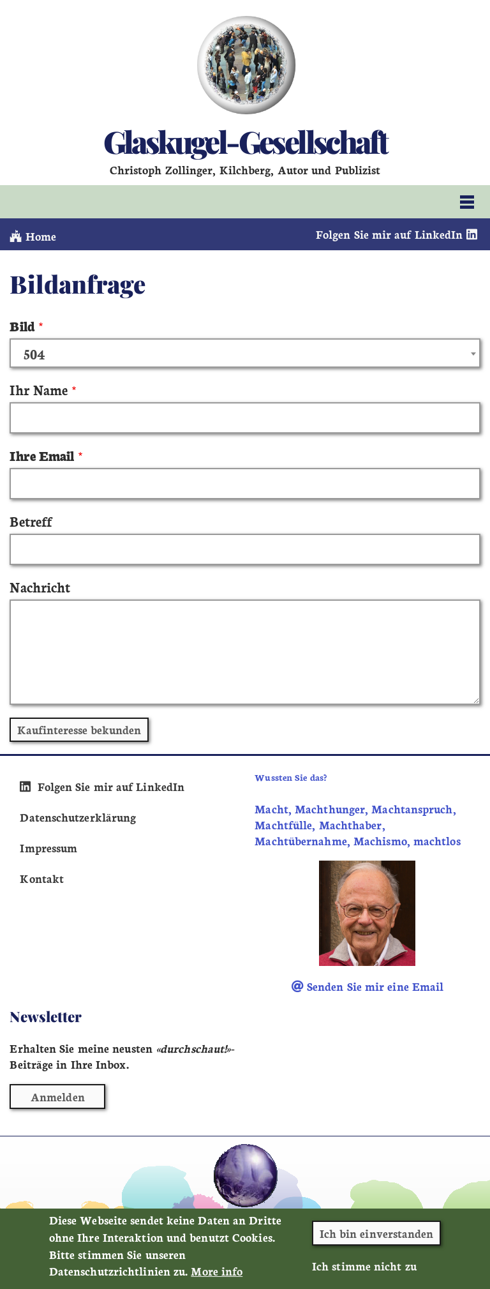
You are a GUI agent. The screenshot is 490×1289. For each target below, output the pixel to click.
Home (33, 236)
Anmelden (58, 1096)
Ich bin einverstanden (377, 1238)
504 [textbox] (34, 354)
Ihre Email (42, 455)
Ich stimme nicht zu (364, 1271)
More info (216, 1277)
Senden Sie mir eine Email (368, 986)
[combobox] (245, 353)
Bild (22, 325)
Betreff (31, 520)
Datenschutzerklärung (78, 817)
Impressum (48, 848)
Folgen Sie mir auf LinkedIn (398, 234)
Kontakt (42, 878)
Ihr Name (39, 389)
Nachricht (40, 586)
